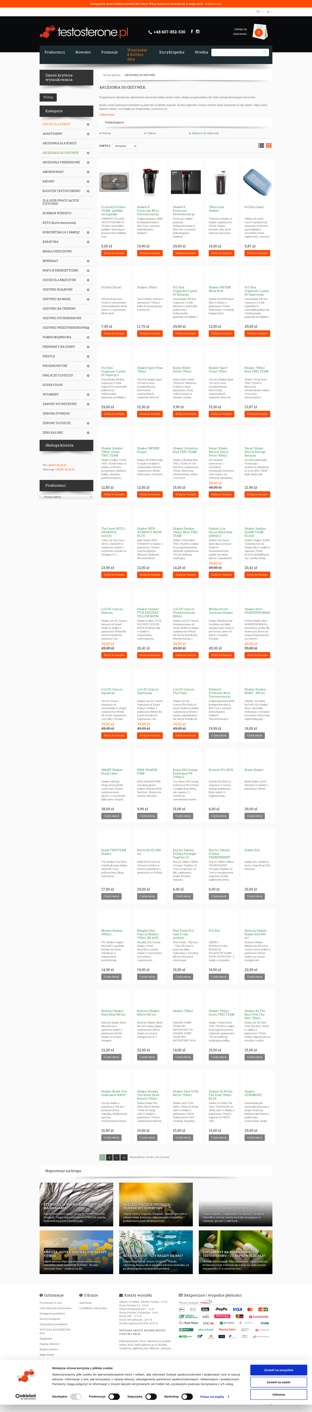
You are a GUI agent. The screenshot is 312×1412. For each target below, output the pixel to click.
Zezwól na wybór (279, 1389)
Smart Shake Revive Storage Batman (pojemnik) (255, 453)
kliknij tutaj (213, 3)
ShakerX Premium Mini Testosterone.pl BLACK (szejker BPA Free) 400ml (149, 214)
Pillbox (151, 133)
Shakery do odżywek (205, 133)
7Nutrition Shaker (216, 208)
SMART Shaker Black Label (112, 771)
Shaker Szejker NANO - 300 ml (255, 691)
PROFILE (49, 356)
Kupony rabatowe (49, 1343)
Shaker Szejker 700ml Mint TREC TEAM (185, 532)
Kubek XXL (252, 850)
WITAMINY (51, 394)
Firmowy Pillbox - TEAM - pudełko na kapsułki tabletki (114, 212)
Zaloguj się (240, 29)
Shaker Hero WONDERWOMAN (257, 610)
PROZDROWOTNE (55, 365)
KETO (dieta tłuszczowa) (59, 222)
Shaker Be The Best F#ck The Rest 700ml (255, 1014)
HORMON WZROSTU (57, 213)
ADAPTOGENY (52, 133)
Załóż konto (240, 33)
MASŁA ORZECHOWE (57, 251)
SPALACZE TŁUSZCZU (58, 375)
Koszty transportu (50, 1318)
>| (124, 1157)
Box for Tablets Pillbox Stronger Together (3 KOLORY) (185, 855)
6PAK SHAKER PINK (147, 771)
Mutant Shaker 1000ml (112, 932)
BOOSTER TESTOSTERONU (62, 191)
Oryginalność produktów (53, 1324)
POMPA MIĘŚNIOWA (57, 337)
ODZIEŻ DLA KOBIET (57, 124)
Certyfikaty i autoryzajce (93, 1308)
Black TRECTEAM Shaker (113, 852)
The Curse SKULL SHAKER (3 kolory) (113, 532)
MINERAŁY (50, 261)
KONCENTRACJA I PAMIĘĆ (61, 232)
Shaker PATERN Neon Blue (220, 289)
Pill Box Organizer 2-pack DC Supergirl (113, 371)
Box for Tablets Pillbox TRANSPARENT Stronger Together (222, 855)
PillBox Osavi (254, 207)
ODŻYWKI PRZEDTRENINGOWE (65, 327)
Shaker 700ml (147, 287)
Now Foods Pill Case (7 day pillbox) (183, 934)
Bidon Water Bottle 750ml (182, 369)
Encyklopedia (171, 52)
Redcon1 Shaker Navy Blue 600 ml (113, 1012)
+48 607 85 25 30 (56, 465)
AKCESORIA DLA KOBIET (60, 143)
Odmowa (278, 1401)
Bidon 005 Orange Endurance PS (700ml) (185, 773)
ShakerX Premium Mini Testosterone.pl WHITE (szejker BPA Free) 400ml (220, 696)
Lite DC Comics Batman (112, 610)
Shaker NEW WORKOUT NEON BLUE (149, 532)
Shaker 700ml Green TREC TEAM (221, 1012)
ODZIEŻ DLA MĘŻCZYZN (59, 280)
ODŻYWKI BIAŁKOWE (58, 289)
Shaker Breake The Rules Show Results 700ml (148, 1094)
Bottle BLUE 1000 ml (149, 852)
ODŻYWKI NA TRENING (59, 308)
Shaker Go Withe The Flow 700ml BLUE (221, 1094)
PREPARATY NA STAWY (59, 346)
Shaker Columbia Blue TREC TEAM (185, 450)
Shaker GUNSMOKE (253, 1093)
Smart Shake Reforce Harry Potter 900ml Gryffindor (218, 453)
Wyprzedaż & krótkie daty (137, 54)
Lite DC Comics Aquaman (112, 691)
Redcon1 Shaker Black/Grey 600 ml (256, 934)
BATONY (49, 181)
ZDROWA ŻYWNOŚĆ (56, 413)
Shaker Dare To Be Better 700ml (186, 1093)
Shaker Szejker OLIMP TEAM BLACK (255, 532)
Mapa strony (47, 1354)
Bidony (106, 133)
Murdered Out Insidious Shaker (221, 610)
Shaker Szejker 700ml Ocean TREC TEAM (112, 451)
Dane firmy (85, 1302)
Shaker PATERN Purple (148, 450)
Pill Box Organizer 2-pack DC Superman (257, 290)
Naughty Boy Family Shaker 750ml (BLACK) (148, 934)
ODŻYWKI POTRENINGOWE (62, 318)
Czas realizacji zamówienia (55, 1308)
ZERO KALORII (53, 432)
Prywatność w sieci (51, 1302)
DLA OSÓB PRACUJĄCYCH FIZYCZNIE (61, 202)
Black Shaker (254, 770)
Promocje (109, 52)
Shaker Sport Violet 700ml (218, 369)
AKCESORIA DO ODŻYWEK (140, 75)
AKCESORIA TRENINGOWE (61, 162)
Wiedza (201, 52)
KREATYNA (50, 241)
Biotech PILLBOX (221, 770)
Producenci (55, 52)
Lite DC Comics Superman (147, 691)
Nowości (83, 52)
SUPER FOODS (53, 385)
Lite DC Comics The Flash (183, 691)
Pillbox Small (111, 287)
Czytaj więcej (106, 114)
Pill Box (214, 930)
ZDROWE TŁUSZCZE (57, 423)
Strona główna (111, 75)
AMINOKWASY (53, 171)
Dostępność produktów (52, 1313)
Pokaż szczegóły (212, 1404)
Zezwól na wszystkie (278, 1377)
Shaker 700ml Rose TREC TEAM (256, 369)
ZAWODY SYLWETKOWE (60, 404)
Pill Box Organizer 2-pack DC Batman (185, 290)
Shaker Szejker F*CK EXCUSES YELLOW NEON (148, 612)
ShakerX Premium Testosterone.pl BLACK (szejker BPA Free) (184, 214)
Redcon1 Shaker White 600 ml (148, 1012)
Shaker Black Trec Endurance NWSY (114, 1093)
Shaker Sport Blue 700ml (150, 369)
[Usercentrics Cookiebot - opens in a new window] (25, 1404)
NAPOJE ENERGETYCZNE (60, 270)
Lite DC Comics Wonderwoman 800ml (184, 612)
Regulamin (46, 1338)
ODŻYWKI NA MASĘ (56, 299)
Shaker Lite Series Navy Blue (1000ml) (220, 532)
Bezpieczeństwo (49, 1349)
